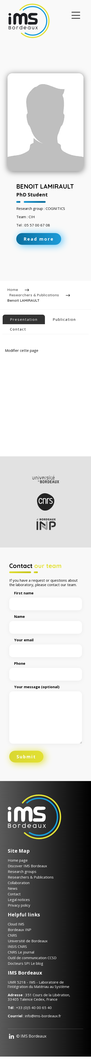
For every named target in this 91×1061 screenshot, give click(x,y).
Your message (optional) (45, 714)
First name (45, 598)
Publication (64, 319)
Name (45, 622)
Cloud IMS (16, 924)
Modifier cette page (21, 350)
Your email (45, 645)
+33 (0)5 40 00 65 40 (34, 1007)
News (12, 888)
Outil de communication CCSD (32, 957)
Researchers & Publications (34, 295)
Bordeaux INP (19, 929)
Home (12, 289)
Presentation (24, 319)
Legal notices (19, 899)
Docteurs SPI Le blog (25, 963)
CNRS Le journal (21, 952)
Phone (45, 669)
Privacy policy (19, 905)
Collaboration (19, 882)
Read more (39, 239)
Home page (18, 860)
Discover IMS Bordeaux (27, 866)
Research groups (22, 871)
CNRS (12, 935)
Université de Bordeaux (28, 941)
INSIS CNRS (17, 946)
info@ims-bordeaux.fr (43, 1015)
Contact (18, 329)
